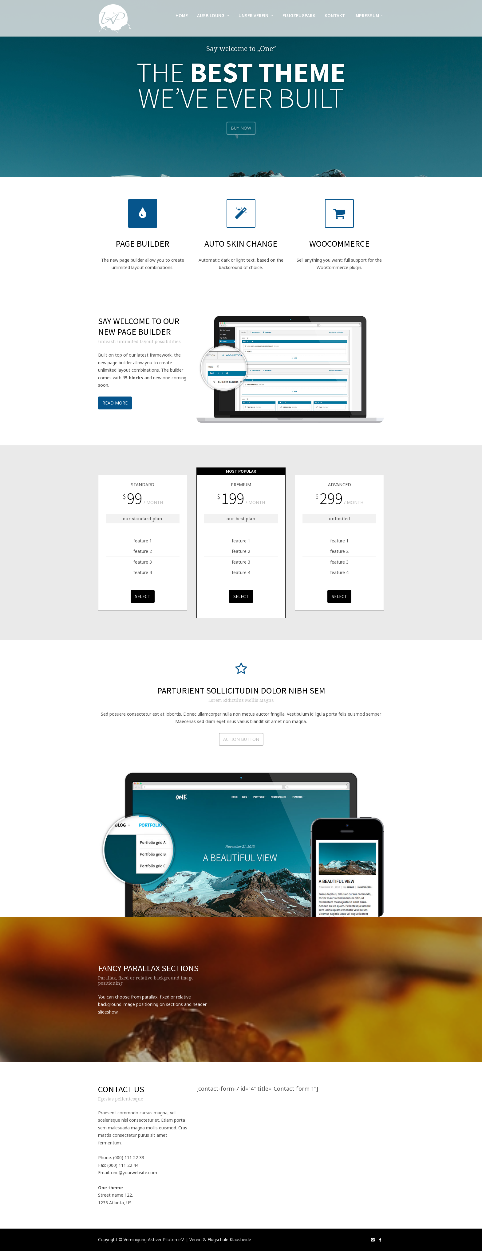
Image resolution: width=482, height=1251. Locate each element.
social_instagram (373, 1239)
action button (241, 740)
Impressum (366, 15)
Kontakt (335, 15)
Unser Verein (253, 15)
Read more (115, 403)
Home (182, 15)
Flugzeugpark (298, 15)
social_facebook (380, 1239)
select (142, 597)
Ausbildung (210, 15)
